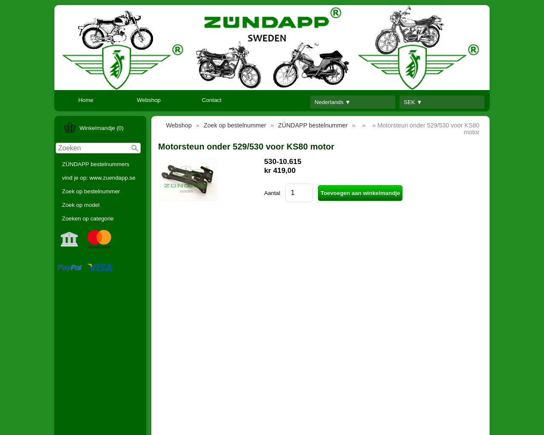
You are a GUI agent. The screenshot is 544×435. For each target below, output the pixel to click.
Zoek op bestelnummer (91, 191)
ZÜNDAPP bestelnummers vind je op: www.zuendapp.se (99, 171)
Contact (211, 100)
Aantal (272, 193)
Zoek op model (80, 205)
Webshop (149, 100)
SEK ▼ (413, 102)
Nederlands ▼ (332, 102)
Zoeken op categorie (88, 218)
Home (86, 100)
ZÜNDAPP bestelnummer (313, 125)
